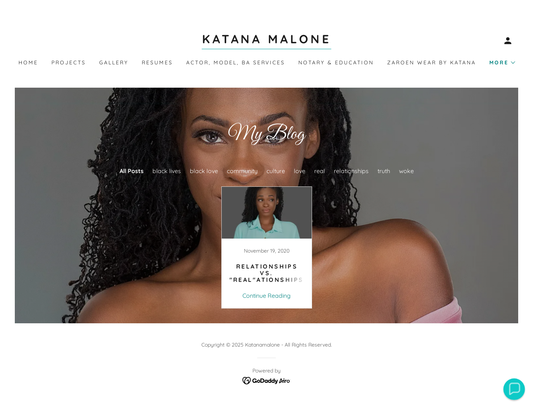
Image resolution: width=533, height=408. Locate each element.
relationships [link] (351, 171)
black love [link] (204, 171)
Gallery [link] (113, 62)
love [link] (299, 171)
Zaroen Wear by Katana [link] (431, 62)
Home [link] (28, 62)
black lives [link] (166, 171)
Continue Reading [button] (266, 295)
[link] (266, 41)
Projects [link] (68, 62)
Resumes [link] (157, 62)
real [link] (319, 171)
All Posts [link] (132, 171)
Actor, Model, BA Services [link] (235, 62)
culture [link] (275, 171)
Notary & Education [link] (336, 62)
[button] (507, 40)
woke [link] (406, 171)
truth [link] (384, 171)
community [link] (242, 171)
